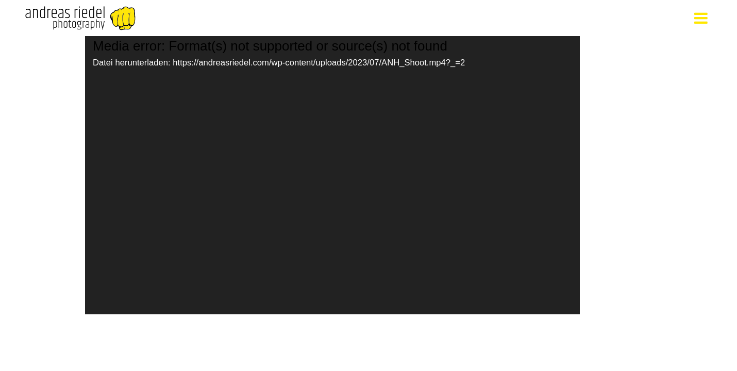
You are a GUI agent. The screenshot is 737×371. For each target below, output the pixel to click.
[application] (332, 175)
